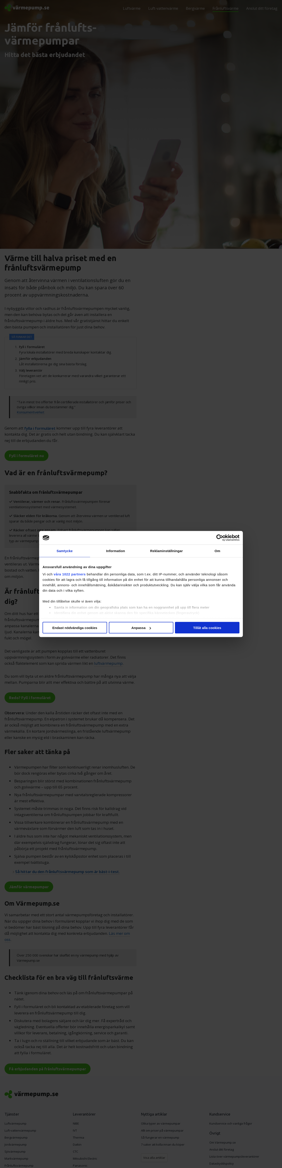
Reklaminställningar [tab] (166, 551)
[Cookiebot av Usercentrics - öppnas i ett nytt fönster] (219, 537)
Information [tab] (115, 551)
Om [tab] (217, 551)
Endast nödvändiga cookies (74, 628)
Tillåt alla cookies (207, 628)
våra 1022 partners (70, 574)
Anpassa (141, 628)
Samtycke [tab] (65, 551)
